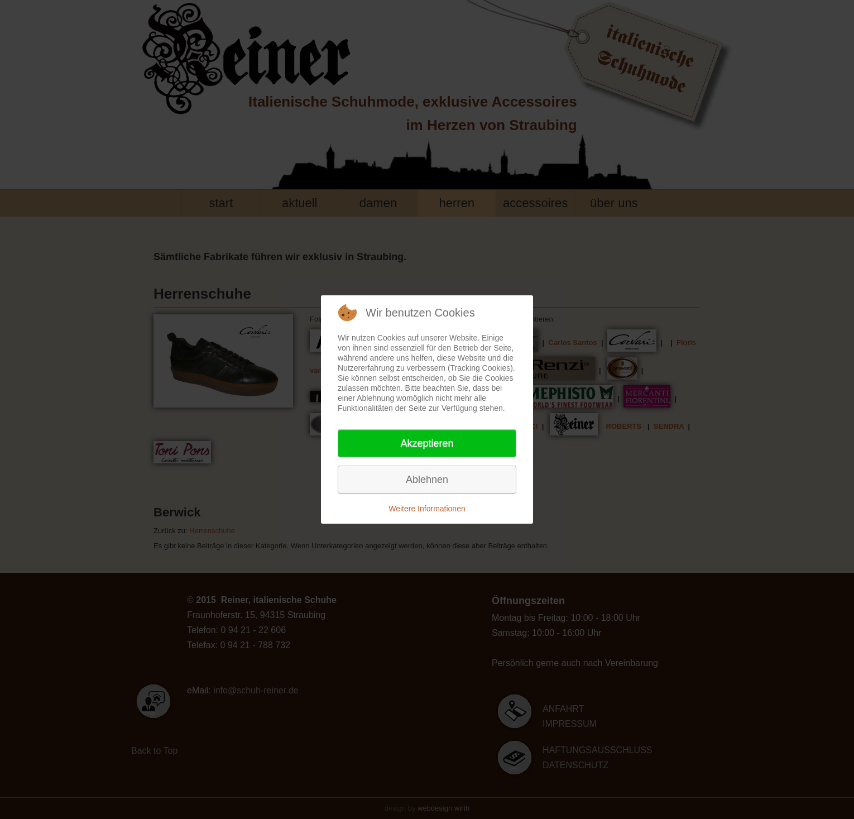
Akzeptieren (426, 443)
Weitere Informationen (426, 508)
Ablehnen (427, 479)
